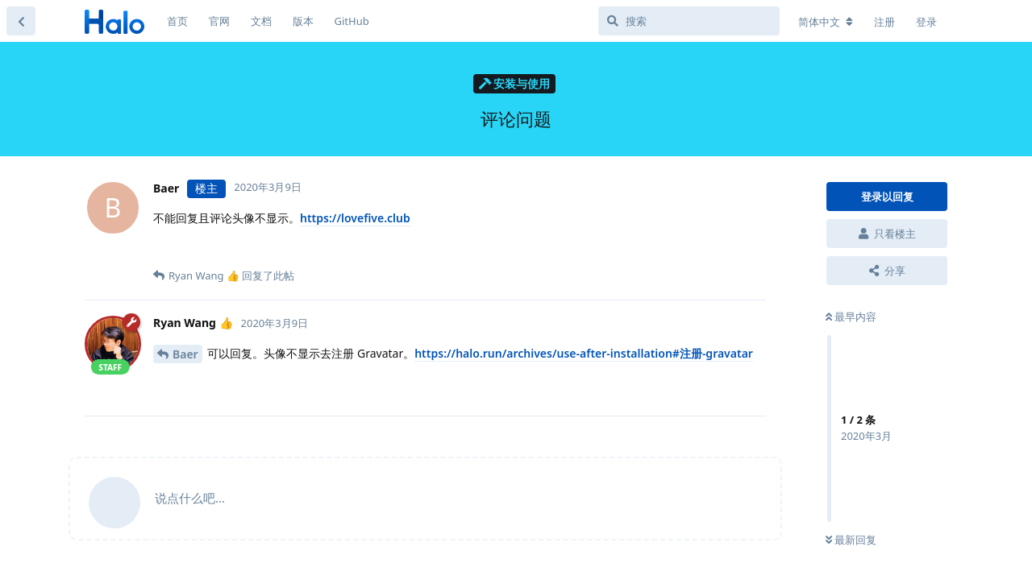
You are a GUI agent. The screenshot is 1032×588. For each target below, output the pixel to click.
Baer (185, 354)
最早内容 (851, 316)
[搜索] (689, 20)
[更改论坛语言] (825, 21)
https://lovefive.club (355, 218)
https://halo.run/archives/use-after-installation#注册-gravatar (583, 353)
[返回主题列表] (20, 20)
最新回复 (851, 539)
